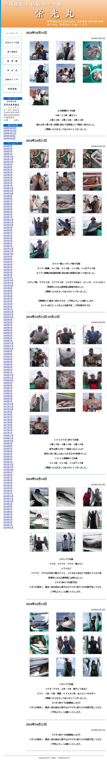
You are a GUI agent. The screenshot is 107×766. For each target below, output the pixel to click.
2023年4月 (7, 238)
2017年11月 (8, 406)
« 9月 (6, 120)
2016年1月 (7, 462)
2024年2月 (7, 214)
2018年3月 (7, 398)
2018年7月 (7, 388)
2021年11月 (8, 283)
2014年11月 (8, 498)
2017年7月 (7, 417)
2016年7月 (7, 448)
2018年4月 (7, 396)
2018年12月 (8, 375)
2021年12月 (8, 280)
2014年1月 (7, 525)
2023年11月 (8, 222)
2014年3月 (7, 520)
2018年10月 (8, 380)
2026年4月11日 (9, 133)
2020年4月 (7, 333)
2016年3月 (7, 456)
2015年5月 (7, 483)
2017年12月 (8, 404)
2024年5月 (7, 206)
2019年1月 (7, 372)
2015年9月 (7, 472)
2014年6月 (7, 512)
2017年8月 (7, 414)
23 (11, 115)
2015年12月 (8, 464)
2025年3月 (7, 180)
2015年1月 (7, 493)
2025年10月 (8, 162)
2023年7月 (7, 233)
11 (16, 110)
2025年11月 (8, 159)
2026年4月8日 (9, 136)
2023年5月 (7, 235)
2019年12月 (8, 343)
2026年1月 (7, 154)
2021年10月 (8, 285)
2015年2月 (7, 491)
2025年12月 (8, 156)
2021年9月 (7, 288)
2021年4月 (7, 301)
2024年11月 (8, 191)
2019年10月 (8, 348)
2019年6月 (7, 359)
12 (18, 110)
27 (5, 117)
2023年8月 (7, 230)
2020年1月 (7, 341)
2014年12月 (8, 496)
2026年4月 (7, 146)
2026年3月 (7, 148)
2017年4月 (7, 425)
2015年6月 (7, 480)
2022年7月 (7, 262)
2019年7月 (7, 356)
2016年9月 (7, 443)
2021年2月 (7, 306)
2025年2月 (7, 183)
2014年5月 (7, 514)
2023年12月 (8, 220)
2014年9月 (7, 504)
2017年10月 (8, 409)
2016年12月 (8, 435)
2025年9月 (7, 164)
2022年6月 (7, 264)
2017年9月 (7, 412)
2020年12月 (8, 312)
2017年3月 (7, 427)
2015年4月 (7, 485)
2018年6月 (7, 391)
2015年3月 (7, 488)
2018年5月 (7, 393)
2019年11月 (8, 346)
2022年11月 (8, 251)
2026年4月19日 (9, 130)
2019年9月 (7, 351)
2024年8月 (7, 198)
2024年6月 (7, 204)
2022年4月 (7, 270)
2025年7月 (7, 170)
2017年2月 (7, 430)
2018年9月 (7, 383)
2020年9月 (7, 320)
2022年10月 (8, 254)
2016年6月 (7, 451)
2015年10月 (8, 470)
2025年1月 (7, 185)
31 (14, 117)
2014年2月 (7, 522)
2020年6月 (7, 327)
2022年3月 (7, 272)
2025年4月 (7, 177)
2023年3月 (7, 241)
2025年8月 (7, 167)
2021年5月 (7, 298)
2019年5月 (7, 362)
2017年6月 (7, 420)
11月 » (16, 120)
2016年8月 (7, 446)
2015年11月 (8, 467)
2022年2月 (7, 275)
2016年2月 (7, 459)
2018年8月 (7, 385)
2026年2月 (7, 151)
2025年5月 (7, 175)
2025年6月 (7, 172)
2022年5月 (7, 267)
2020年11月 (8, 314)
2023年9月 (7, 227)
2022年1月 (7, 277)
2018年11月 (8, 377)
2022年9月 (7, 256)
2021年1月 (7, 309)
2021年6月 (7, 296)
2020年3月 (7, 335)
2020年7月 (7, 325)
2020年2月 (7, 338)
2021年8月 (7, 291)
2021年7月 (7, 293)
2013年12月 (8, 527)
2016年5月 (7, 454)
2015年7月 (7, 477)
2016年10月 (8, 441)
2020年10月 (8, 317)
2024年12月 (8, 188)
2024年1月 (7, 217)
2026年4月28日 (9, 128)
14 (7, 112)
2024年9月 (7, 196)
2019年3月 (7, 367)
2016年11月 (8, 438)
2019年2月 (7, 370)
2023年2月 (7, 243)
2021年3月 (7, 304)
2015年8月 (7, 475)
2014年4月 (7, 517)
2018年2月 (7, 401)
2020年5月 (7, 330)
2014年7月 (7, 509)
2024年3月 (7, 212)
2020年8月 (7, 322)
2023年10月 (8, 225)
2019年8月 (7, 354)
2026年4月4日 (9, 138)
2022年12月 (8, 248)
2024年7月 (7, 201)
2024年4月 (7, 209)
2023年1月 (7, 246)
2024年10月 (8, 193)
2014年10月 (8, 501)
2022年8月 (7, 259)
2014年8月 (7, 506)
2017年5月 (7, 422)
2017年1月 (7, 433)
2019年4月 (7, 364)
